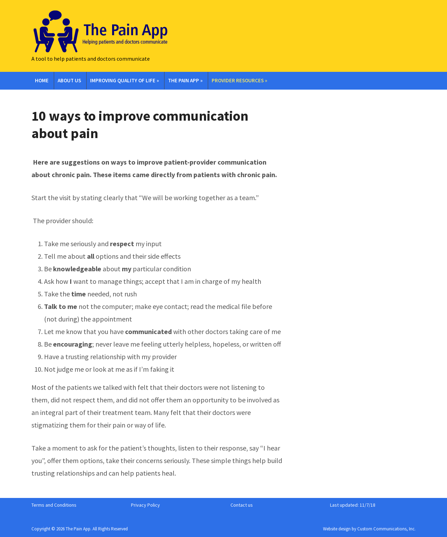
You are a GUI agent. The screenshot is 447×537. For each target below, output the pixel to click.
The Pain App (185, 80)
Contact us (241, 505)
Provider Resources (239, 80)
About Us (69, 80)
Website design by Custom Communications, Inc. (369, 529)
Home (42, 80)
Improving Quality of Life (124, 80)
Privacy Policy (145, 505)
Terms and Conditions (53, 505)
